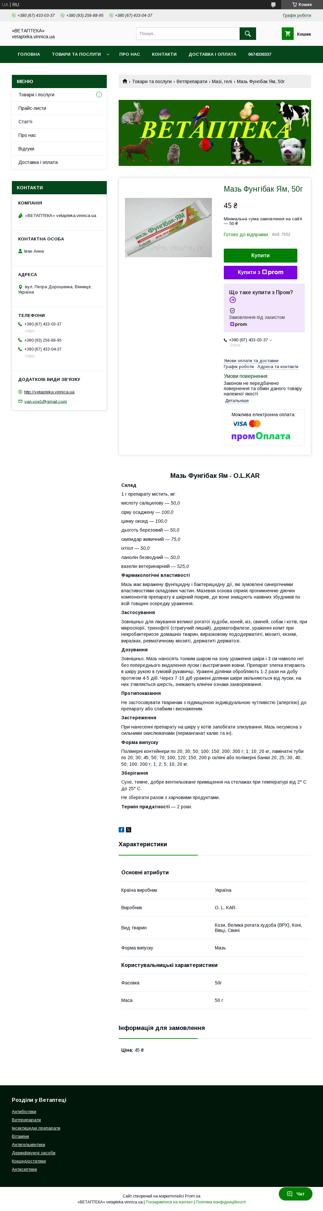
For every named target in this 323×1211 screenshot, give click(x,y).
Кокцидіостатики (29, 1161)
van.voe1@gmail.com (45, 401)
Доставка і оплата (212, 54)
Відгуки (26, 148)
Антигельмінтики (28, 1144)
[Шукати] (248, 33)
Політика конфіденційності (221, 1202)
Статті (25, 121)
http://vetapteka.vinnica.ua (49, 391)
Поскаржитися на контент (169, 1202)
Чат (296, 1194)
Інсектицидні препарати (36, 1128)
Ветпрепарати (192, 81)
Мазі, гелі (222, 81)
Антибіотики (24, 1111)
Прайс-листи (32, 108)
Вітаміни (20, 1136)
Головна (29, 54)
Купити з (260, 272)
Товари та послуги (76, 54)
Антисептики (24, 1169)
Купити (260, 255)
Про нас (129, 54)
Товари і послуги (36, 94)
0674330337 (259, 54)
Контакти (164, 54)
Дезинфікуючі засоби (33, 1152)
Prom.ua (192, 1196)
